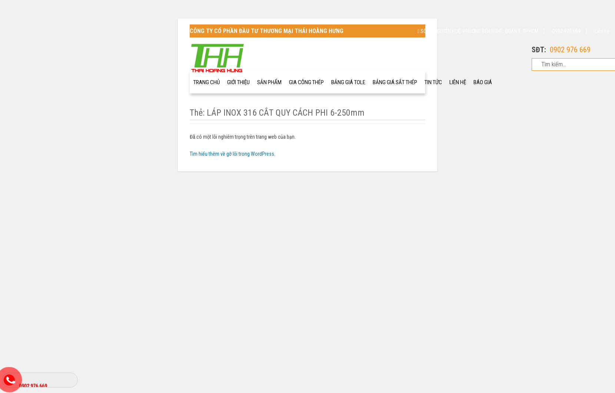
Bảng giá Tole (348, 82)
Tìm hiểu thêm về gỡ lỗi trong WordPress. (232, 154)
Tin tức (433, 82)
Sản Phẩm (269, 82)
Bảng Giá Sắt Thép (395, 82)
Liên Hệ (457, 82)
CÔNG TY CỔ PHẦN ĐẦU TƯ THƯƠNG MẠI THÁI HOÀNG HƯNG (266, 30)
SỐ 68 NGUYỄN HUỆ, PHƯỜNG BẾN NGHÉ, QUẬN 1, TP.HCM (478, 31)
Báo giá (482, 82)
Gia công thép (306, 82)
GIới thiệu (238, 82)
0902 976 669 (565, 31)
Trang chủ (206, 82)
